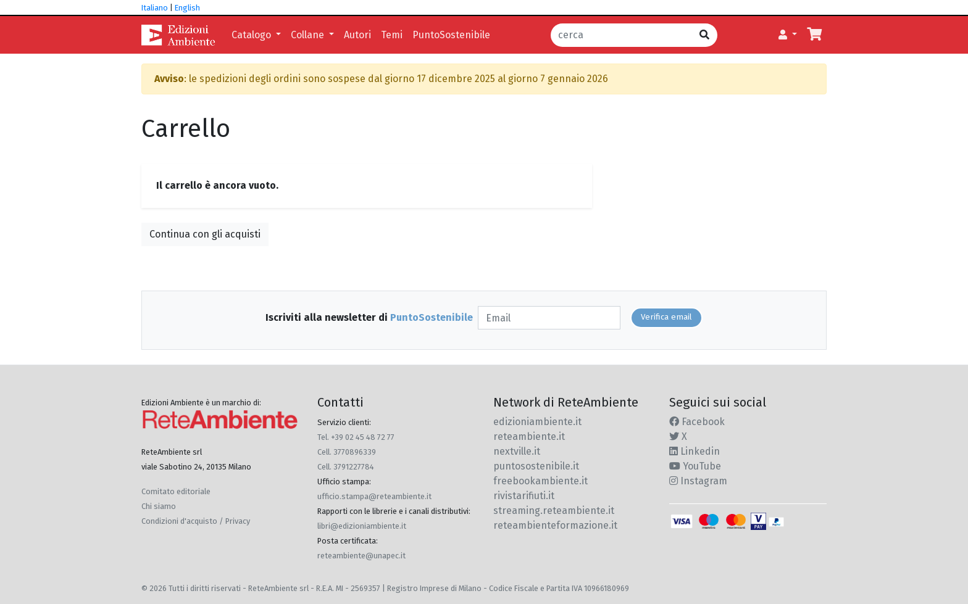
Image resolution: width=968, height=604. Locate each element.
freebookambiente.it (540, 481)
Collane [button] (309, 35)
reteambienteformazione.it (555, 525)
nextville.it (516, 451)
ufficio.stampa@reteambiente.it (374, 496)
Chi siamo (158, 506)
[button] (788, 35)
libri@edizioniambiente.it (361, 526)
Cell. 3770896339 (346, 452)
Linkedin (694, 451)
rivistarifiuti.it (523, 496)
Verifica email (666, 317)
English (187, 7)
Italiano (154, 7)
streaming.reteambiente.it (553, 510)
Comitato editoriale (176, 491)
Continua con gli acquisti (205, 234)
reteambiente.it (529, 436)
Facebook (697, 422)
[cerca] (621, 35)
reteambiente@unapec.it (361, 555)
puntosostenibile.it (536, 466)
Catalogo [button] (252, 35)
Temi (392, 35)
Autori (357, 35)
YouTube (695, 466)
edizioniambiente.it (537, 422)
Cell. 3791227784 (345, 466)
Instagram (698, 481)
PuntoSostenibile (451, 35)
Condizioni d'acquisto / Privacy (195, 521)
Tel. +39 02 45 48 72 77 (355, 437)
